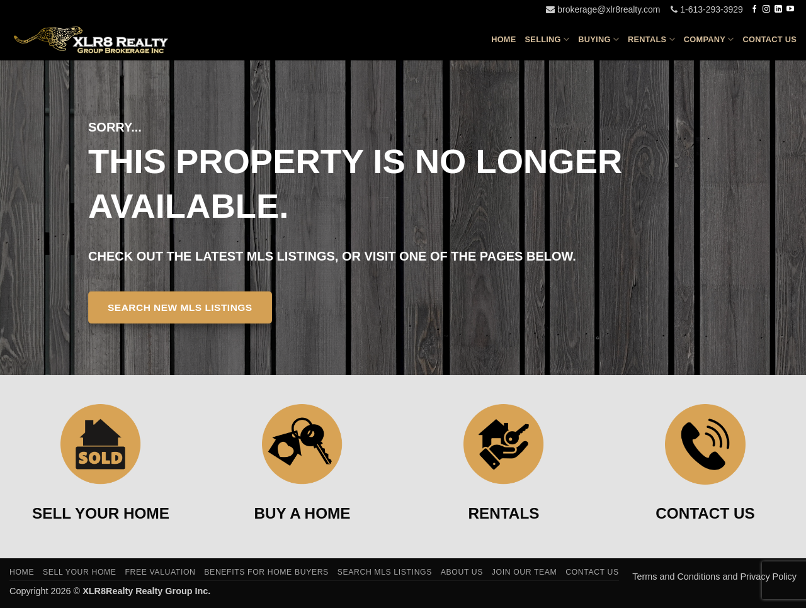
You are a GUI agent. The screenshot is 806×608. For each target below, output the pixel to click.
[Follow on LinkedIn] (778, 9)
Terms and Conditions (677, 576)
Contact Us (770, 39)
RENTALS (504, 513)
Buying (598, 39)
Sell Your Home (79, 572)
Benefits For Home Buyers (266, 572)
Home (503, 39)
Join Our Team (524, 572)
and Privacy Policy (759, 576)
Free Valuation (160, 572)
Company (709, 39)
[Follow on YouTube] (790, 9)
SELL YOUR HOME (100, 513)
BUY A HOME (302, 513)
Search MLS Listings (385, 572)
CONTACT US (705, 513)
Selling (547, 39)
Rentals (651, 39)
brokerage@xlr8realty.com (603, 9)
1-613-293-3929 (707, 9)
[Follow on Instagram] (766, 9)
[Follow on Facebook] (754, 9)
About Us (462, 572)
